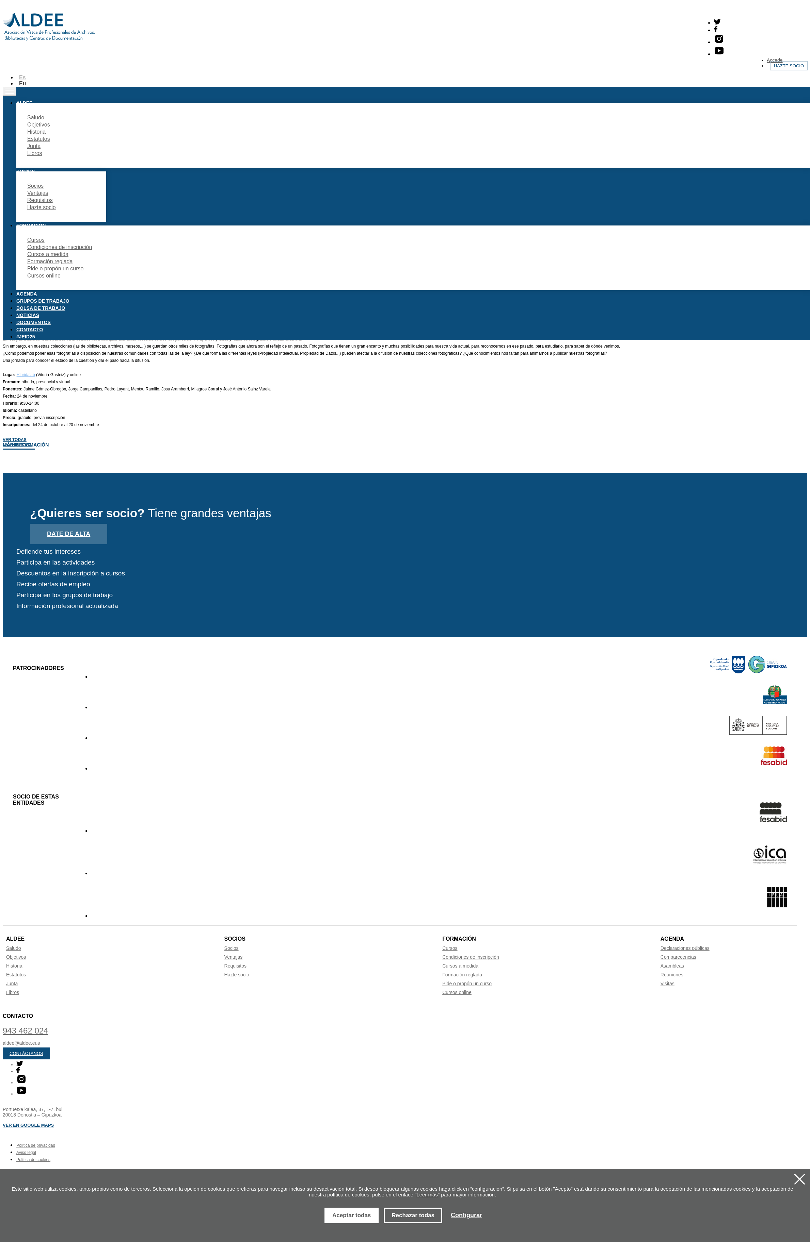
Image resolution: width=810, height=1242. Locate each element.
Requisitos (40, 200)
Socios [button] (25, 171)
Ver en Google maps (28, 1125)
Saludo (35, 117)
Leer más (427, 1194)
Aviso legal (26, 1152)
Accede (775, 60)
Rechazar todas (413, 1215)
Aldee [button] (24, 103)
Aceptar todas (351, 1215)
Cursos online (44, 276)
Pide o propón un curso (55, 268)
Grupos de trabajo (42, 301)
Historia (36, 132)
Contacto (29, 329)
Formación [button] (31, 225)
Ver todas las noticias (17, 442)
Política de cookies (33, 1159)
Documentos (33, 322)
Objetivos (38, 125)
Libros (34, 153)
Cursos (36, 240)
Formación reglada (50, 261)
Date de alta (68, 534)
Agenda (26, 294)
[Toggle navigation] (9, 91)
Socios (35, 186)
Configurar (466, 1215)
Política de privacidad (35, 1145)
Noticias (27, 315)
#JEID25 (25, 336)
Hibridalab (26, 374)
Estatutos (38, 139)
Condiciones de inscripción (59, 247)
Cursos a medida (47, 254)
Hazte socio (789, 65)
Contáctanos (26, 1053)
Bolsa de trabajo (40, 308)
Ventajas (37, 193)
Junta (34, 146)
